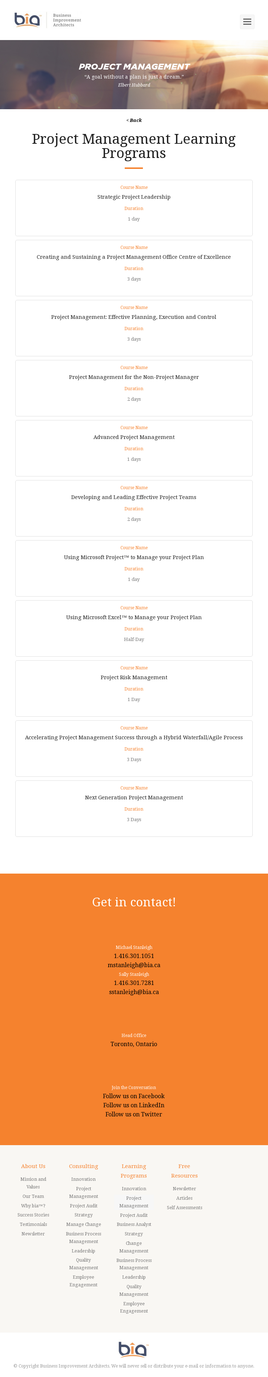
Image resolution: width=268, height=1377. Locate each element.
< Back (134, 120)
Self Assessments (184, 1207)
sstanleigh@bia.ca (134, 992)
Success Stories (33, 1215)
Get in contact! (134, 902)
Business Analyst (134, 1224)
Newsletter (33, 1233)
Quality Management (83, 1264)
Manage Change (83, 1224)
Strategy (84, 1215)
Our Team (33, 1196)
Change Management (133, 1247)
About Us (33, 1166)
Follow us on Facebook (134, 1096)
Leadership (83, 1251)
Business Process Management (83, 1237)
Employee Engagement (83, 1281)
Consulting (83, 1166)
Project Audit (83, 1205)
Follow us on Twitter (133, 1114)
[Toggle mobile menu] (247, 22)
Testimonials (33, 1224)
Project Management (83, 1192)
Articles (184, 1198)
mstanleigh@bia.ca (134, 965)
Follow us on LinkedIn (133, 1105)
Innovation (83, 1179)
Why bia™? (33, 1205)
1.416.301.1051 (134, 956)
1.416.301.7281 (134, 983)
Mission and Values (33, 1183)
